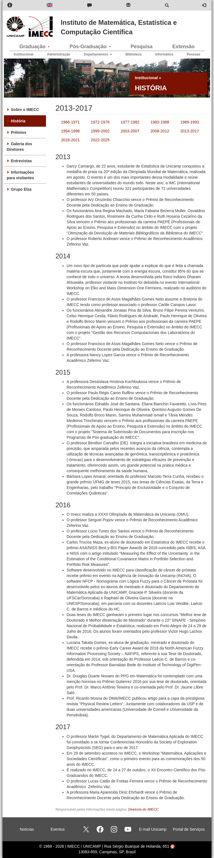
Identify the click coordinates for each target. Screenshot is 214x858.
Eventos (57, 829)
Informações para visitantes (20, 175)
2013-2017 (189, 131)
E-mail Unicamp (153, 829)
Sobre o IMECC (25, 109)
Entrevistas (21, 161)
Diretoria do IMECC (143, 809)
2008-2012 (159, 131)
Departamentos (98, 54)
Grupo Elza (21, 189)
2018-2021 (70, 140)
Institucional (23, 54)
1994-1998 (70, 131)
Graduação (34, 46)
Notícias (27, 829)
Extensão (183, 46)
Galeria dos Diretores (19, 147)
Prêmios (18, 132)
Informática (164, 54)
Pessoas (193, 54)
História (18, 121)
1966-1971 (70, 122)
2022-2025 (100, 140)
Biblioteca (133, 54)
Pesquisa (141, 46)
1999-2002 (100, 131)
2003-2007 (130, 131)
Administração (58, 54)
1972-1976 (100, 122)
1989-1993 (189, 122)
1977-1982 (130, 122)
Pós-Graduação (90, 46)
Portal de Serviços (189, 829)
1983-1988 (159, 122)
